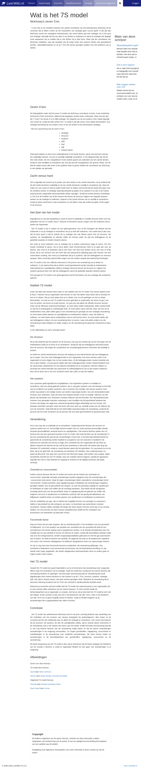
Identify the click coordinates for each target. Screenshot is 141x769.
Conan (47, 688)
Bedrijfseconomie (73, 3)
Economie (58, 3)
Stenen (33, 676)
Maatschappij (44, 3)
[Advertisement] (70, 77)
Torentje (33, 684)
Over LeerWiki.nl (130, 766)
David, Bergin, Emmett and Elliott (54, 676)
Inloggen (135, 3)
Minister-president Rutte (50, 684)
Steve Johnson (45, 672)
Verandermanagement (105, 3)
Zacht (32, 672)
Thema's (31, 3)
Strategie (88, 3)
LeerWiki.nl (13, 3)
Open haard (35, 688)
